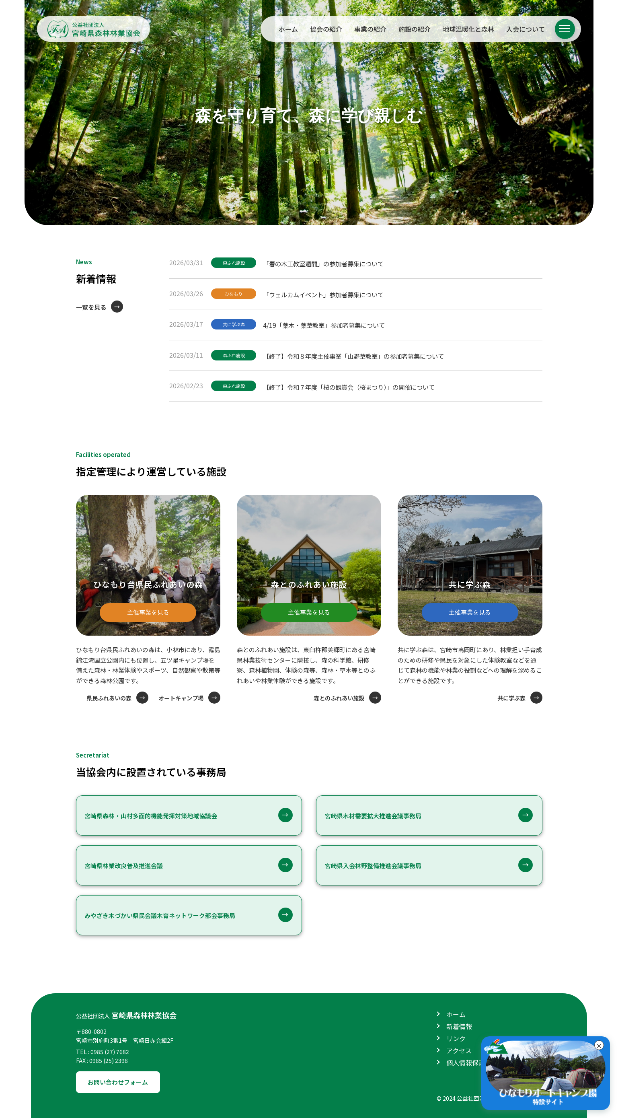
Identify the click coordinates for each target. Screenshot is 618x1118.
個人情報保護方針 (472, 1061)
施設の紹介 (414, 29)
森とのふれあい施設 (337, 697)
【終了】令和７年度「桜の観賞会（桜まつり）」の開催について (359, 384)
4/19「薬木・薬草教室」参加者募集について (331, 323)
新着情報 (459, 1025)
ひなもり (236, 293)
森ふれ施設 (236, 262)
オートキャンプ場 (179, 697)
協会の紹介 (326, 29)
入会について (525, 29)
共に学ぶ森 (236, 324)
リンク (456, 1037)
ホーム (288, 29)
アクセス (459, 1049)
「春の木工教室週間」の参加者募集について (331, 262)
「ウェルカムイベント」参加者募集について (331, 293)
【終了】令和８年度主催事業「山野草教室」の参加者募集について (363, 354)
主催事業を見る (147, 607)
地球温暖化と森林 (468, 29)
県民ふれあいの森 (103, 697)
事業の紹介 (370, 29)
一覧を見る (92, 307)
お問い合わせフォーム (121, 1081)
